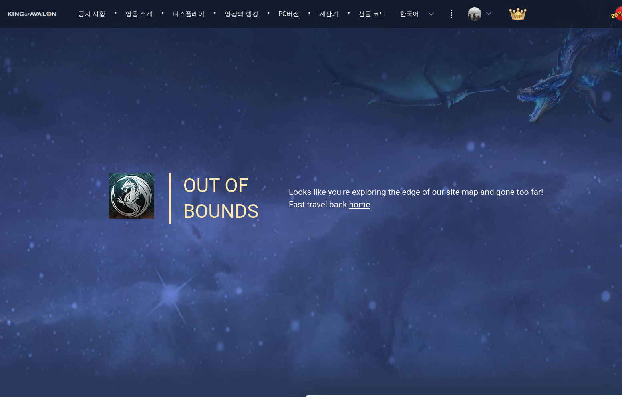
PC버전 (289, 14)
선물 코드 (372, 14)
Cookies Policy (428, 340)
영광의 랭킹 (241, 14)
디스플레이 (189, 14)
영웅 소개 (139, 14)
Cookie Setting (126, 381)
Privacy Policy (369, 340)
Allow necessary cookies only (555, 348)
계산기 (328, 14)
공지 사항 (91, 14)
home (359, 204)
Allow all (555, 322)
